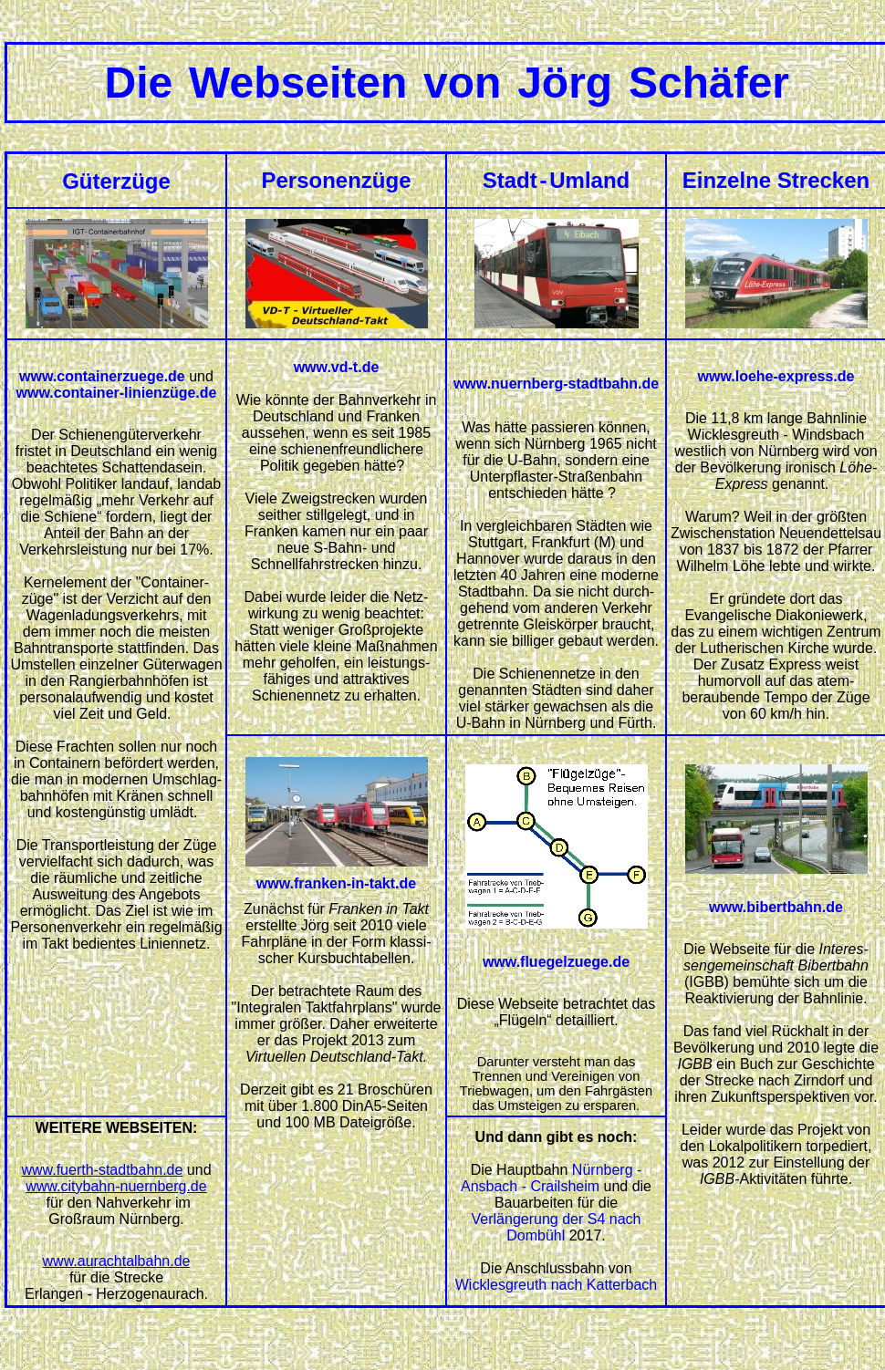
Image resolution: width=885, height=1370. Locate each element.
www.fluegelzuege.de (556, 962)
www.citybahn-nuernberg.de (116, 1186)
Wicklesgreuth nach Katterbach (556, 1284)
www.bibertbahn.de (776, 907)
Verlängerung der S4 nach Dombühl (556, 1227)
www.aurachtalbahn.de (117, 1261)
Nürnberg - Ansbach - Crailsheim (551, 1178)
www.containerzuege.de (102, 376)
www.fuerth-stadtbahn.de (101, 1170)
